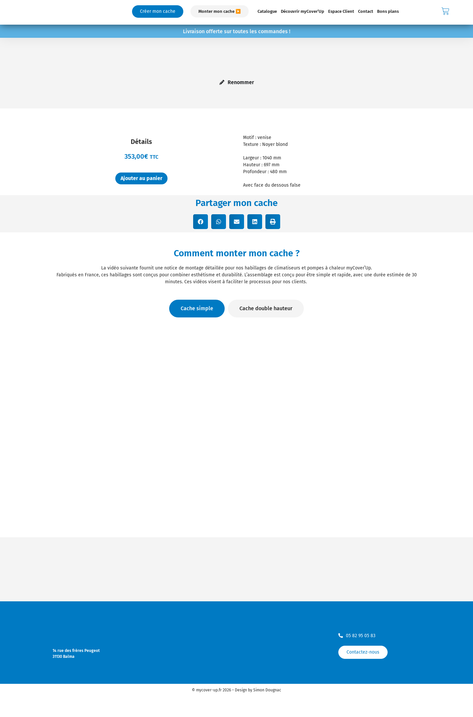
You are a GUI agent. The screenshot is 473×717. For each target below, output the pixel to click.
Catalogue (267, 11)
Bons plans (388, 11)
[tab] (197, 308)
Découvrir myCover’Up (302, 11)
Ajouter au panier (141, 178)
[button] (200, 221)
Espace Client (341, 11)
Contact (365, 11)
